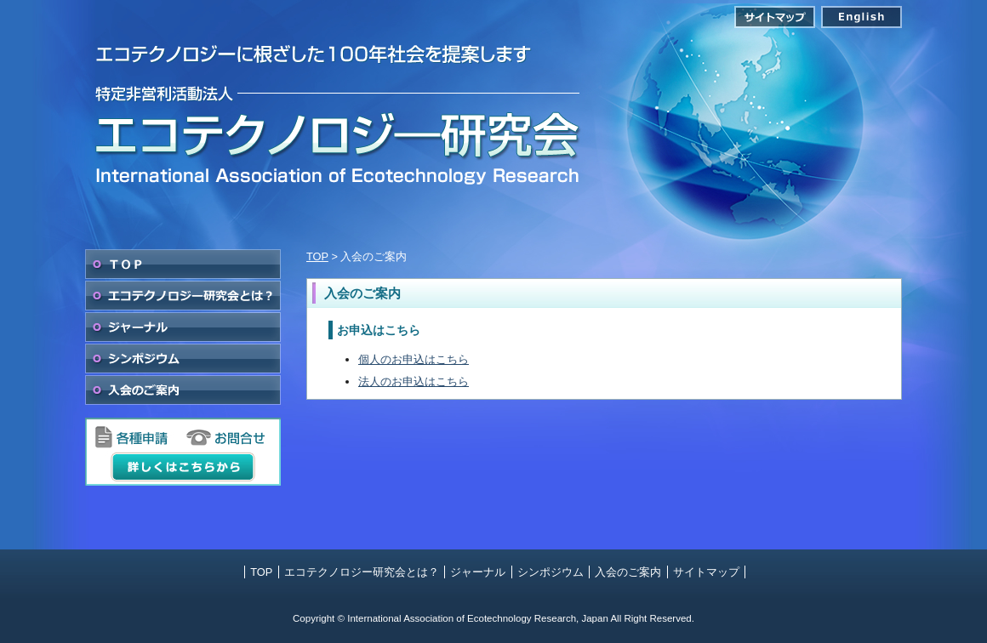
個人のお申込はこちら (413, 359)
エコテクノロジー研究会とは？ (183, 295)
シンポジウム (183, 358)
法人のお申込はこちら (413, 381)
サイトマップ (774, 17)
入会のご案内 (183, 390)
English (861, 17)
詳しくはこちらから (183, 466)
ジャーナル (183, 327)
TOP (183, 264)
